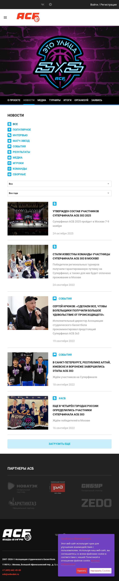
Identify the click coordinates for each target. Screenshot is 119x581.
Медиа (42, 100)
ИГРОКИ (18, 163)
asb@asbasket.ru (10, 574)
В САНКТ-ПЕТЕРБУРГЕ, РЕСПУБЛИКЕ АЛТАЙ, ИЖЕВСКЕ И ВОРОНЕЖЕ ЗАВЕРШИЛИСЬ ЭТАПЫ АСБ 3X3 (81, 366)
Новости (28, 100)
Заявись (96, 100)
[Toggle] (5, 17)
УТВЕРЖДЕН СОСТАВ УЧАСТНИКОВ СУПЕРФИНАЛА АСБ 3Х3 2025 (76, 213)
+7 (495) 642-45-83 (11, 570)
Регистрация (108, 4)
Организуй (81, 100)
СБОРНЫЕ (19, 174)
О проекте (14, 100)
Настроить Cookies (100, 570)
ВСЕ (15, 124)
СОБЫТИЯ (19, 146)
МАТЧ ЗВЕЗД (21, 140)
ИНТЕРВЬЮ (20, 135)
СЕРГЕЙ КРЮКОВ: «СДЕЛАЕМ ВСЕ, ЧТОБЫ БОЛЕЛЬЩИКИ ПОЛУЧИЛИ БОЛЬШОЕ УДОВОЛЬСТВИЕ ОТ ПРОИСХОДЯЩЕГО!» (80, 310)
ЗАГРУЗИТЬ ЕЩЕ (59, 443)
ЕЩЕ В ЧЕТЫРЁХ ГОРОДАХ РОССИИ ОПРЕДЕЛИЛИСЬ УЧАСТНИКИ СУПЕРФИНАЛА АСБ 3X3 (75, 410)
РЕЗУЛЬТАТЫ (21, 152)
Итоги (67, 100)
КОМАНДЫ (20, 168)
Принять (81, 570)
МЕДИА (17, 157)
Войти (94, 4)
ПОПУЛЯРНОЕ (22, 129)
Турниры (55, 100)
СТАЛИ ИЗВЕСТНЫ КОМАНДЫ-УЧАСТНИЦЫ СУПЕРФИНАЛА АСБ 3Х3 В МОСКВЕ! (81, 256)
